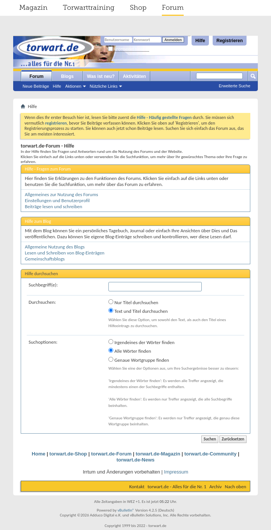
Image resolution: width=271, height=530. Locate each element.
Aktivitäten (134, 76)
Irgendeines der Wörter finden (141, 342)
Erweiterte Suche (234, 86)
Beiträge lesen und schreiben (53, 206)
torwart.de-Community (210, 454)
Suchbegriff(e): (43, 285)
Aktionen (73, 86)
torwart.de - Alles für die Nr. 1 (177, 486)
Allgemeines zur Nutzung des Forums (61, 194)
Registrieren (229, 40)
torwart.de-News (135, 460)
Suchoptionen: (43, 342)
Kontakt (137, 486)
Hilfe (200, 40)
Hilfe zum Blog (38, 221)
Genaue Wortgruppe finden (138, 360)
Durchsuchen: (42, 302)
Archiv (215, 486)
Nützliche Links (103, 86)
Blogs (67, 76)
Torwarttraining (88, 7)
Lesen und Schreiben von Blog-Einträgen (64, 253)
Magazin (33, 7)
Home (38, 454)
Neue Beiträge (36, 86)
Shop (138, 7)
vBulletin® (125, 510)
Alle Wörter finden (129, 351)
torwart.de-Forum (111, 454)
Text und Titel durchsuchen (138, 311)
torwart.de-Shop (68, 454)
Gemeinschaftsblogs (45, 259)
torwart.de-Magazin (158, 454)
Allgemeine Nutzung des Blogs (55, 247)
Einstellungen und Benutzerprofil (57, 200)
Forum (173, 7)
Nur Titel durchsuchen (133, 302)
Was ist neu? (101, 76)
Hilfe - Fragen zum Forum (48, 169)
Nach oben (235, 486)
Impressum (176, 472)
